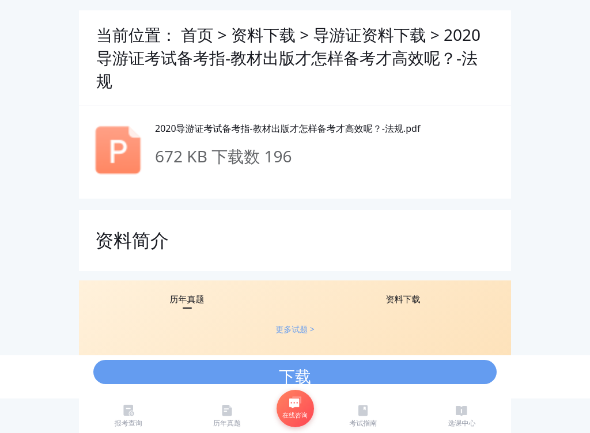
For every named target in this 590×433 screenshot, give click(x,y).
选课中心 (461, 415)
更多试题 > (295, 329)
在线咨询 (295, 407)
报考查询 (128, 415)
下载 (295, 374)
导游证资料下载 (371, 34)
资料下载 (265, 34)
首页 (197, 34)
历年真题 (227, 415)
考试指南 (363, 415)
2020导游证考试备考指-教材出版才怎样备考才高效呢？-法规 (288, 58)
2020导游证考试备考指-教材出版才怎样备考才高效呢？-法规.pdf (287, 128)
